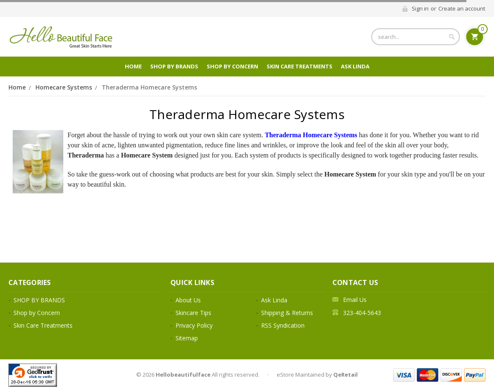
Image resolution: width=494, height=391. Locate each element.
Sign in (420, 8)
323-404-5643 (362, 313)
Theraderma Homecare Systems (149, 87)
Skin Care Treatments (299, 66)
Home (133, 66)
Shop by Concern (232, 66)
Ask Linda (355, 66)
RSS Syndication (283, 325)
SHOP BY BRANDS (174, 66)
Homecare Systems (63, 87)
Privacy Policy (194, 325)
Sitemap (186, 338)
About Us (188, 300)
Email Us (355, 300)
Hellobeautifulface (183, 374)
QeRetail (345, 374)
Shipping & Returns (287, 313)
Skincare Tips (193, 313)
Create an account (461, 8)
